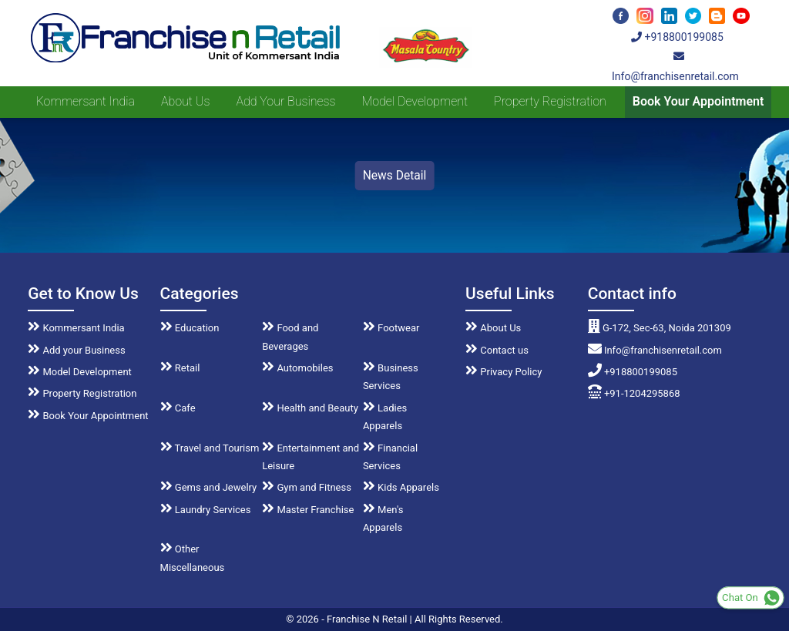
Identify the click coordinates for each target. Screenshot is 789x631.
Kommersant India (85, 101)
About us (185, 101)
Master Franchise (308, 509)
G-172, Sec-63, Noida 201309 (659, 328)
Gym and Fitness (306, 487)
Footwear (391, 328)
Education (190, 328)
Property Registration (550, 101)
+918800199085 (677, 37)
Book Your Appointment (698, 101)
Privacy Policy (503, 372)
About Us (493, 328)
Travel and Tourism (210, 448)
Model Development (414, 101)
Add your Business (285, 101)
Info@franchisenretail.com (655, 350)
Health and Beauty (310, 408)
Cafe (178, 408)
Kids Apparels (401, 487)
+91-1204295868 (634, 393)
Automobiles (297, 368)
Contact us (497, 350)
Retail (180, 368)
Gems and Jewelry (208, 487)
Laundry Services (205, 509)
